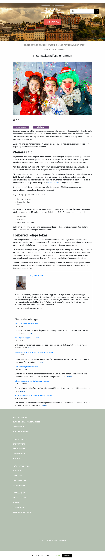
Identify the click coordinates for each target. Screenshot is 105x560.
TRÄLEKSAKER (19, 480)
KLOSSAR (17, 471)
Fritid (27, 45)
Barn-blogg (49, 50)
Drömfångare (20, 453)
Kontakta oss (20, 417)
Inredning (52, 45)
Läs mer (29, 333)
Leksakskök (19, 485)
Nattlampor (19, 493)
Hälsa (82, 45)
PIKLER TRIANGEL (21, 498)
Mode (60, 45)
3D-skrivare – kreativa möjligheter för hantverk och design (34, 352)
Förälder (68, 45)
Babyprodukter (21, 431)
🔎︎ (97, 11)
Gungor (16, 458)
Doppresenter (20, 439)
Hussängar (18, 507)
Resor (76, 45)
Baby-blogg (60, 50)
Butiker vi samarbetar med (26, 422)
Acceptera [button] (66, 556)
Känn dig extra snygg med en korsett (27, 338)
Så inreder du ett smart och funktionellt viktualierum (32, 381)
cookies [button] (57, 556)
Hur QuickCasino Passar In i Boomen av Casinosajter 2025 (34, 395)
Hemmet (34, 45)
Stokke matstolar (22, 512)
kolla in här (53, 183)
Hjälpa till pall (21, 466)
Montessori (18, 427)
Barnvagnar (19, 449)
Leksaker (17, 476)
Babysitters (19, 444)
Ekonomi (43, 45)
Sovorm (16, 502)
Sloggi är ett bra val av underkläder (26, 323)
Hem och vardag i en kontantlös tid (26, 367)
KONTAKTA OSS (52, 22)
